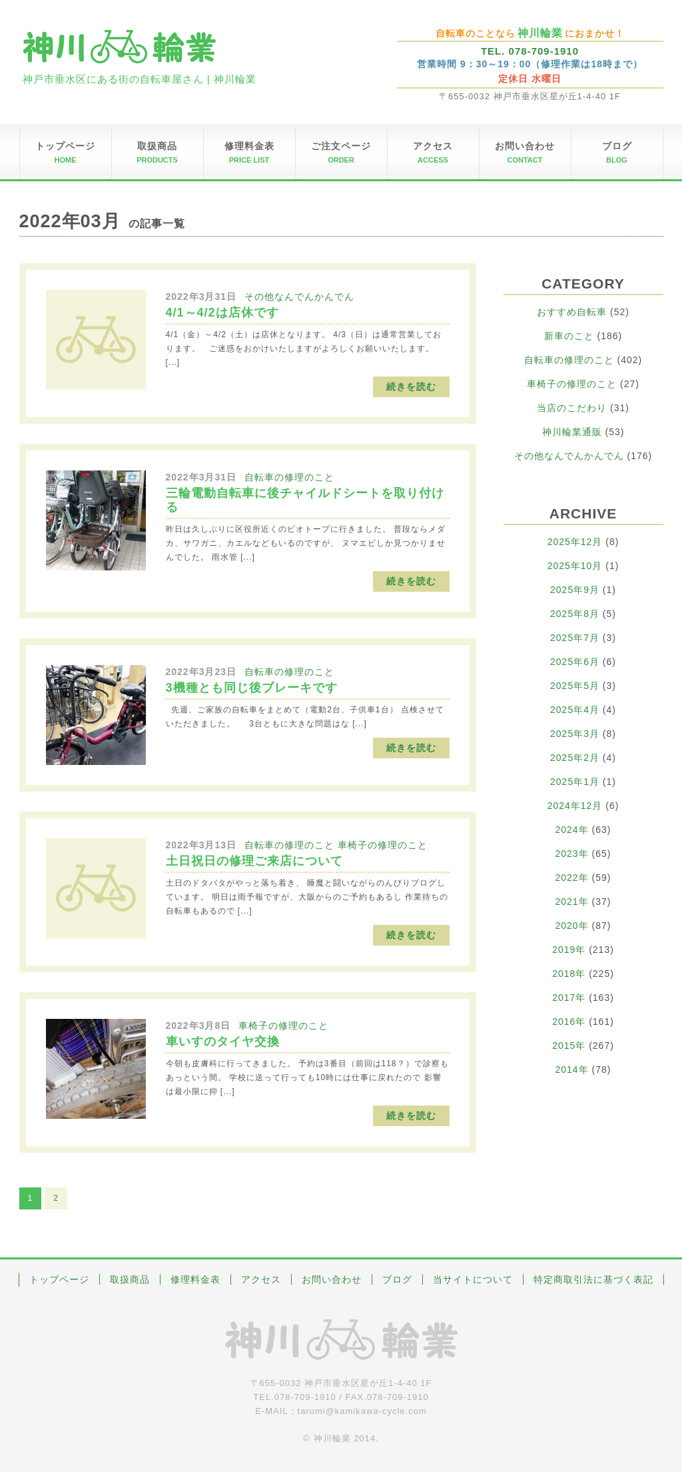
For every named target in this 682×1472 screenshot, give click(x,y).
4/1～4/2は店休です (222, 312)
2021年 (572, 901)
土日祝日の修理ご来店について (254, 861)
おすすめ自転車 (572, 312)
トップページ (59, 1279)
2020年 (572, 925)
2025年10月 (575, 565)
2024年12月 (575, 805)
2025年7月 (574, 637)
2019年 (568, 949)
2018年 (568, 973)
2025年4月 (574, 709)
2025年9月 (574, 589)
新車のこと (569, 336)
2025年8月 (574, 613)
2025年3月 (574, 733)
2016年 (568, 1021)
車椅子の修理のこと (383, 845)
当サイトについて (473, 1279)
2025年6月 (574, 661)
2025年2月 (574, 757)
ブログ (397, 1279)
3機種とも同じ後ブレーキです (252, 687)
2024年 (572, 829)
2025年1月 (574, 781)
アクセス (261, 1279)
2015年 (568, 1045)
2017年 (568, 997)
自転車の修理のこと (289, 477)
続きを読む (411, 386)
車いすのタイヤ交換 (223, 1041)
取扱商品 (130, 1279)
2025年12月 (575, 541)
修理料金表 (195, 1279)
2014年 (572, 1069)
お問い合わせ (332, 1279)
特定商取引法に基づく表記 (593, 1279)
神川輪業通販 (572, 431)
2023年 (572, 853)
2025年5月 (574, 685)
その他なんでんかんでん (299, 296)
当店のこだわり (572, 407)
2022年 (572, 877)
